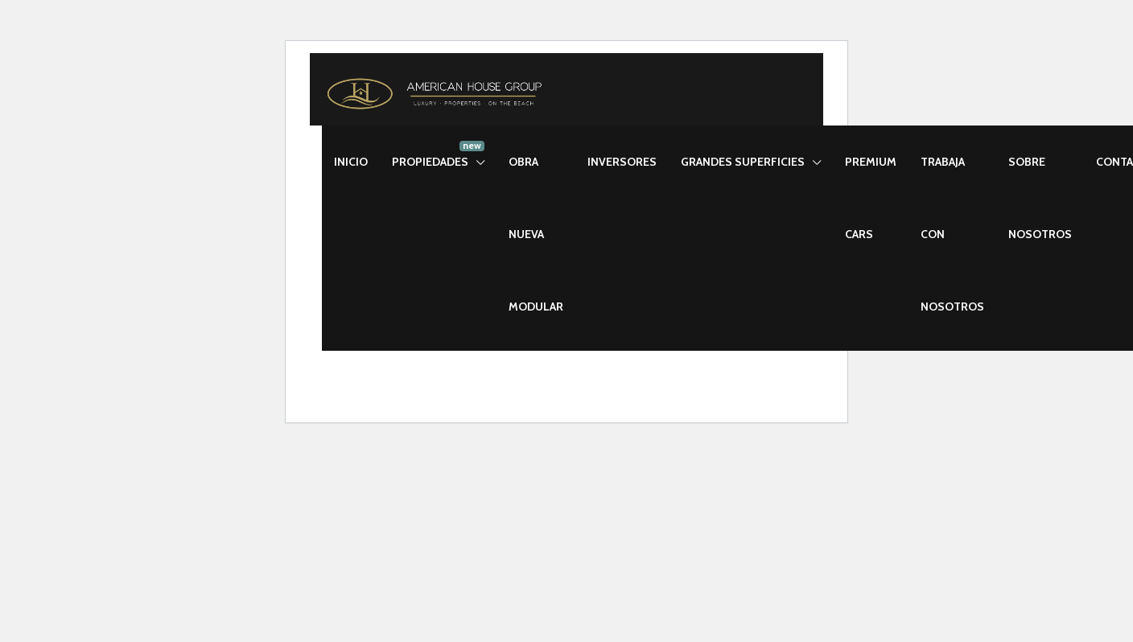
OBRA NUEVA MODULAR (536, 234)
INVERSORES (622, 161)
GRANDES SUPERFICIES (743, 161)
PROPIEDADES (430, 161)
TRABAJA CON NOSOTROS (952, 234)
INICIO (351, 161)
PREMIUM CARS (870, 197)
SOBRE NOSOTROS (1040, 197)
